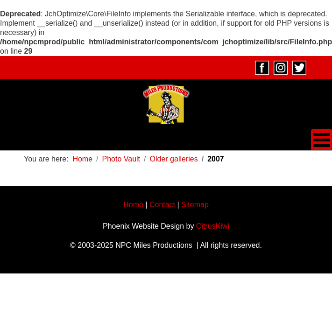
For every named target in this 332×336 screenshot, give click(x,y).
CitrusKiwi (212, 226)
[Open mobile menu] (321, 139)
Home (133, 205)
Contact (162, 205)
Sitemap (195, 205)
